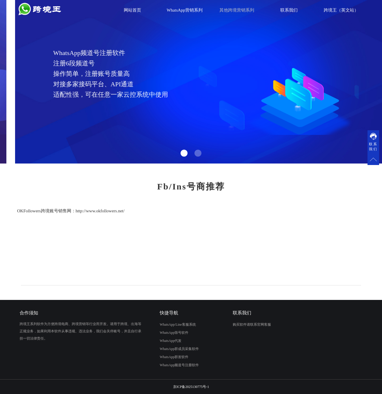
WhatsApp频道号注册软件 (174, 365)
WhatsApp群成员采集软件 (174, 349)
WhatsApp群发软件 (168, 357)
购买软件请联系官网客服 (257, 324)
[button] (184, 153)
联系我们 (289, 10)
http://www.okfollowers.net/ (100, 218)
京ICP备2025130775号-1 (191, 387)
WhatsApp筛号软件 (168, 333)
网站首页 (132, 10)
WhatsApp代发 (165, 341)
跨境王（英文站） (341, 10)
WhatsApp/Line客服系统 (172, 324)
